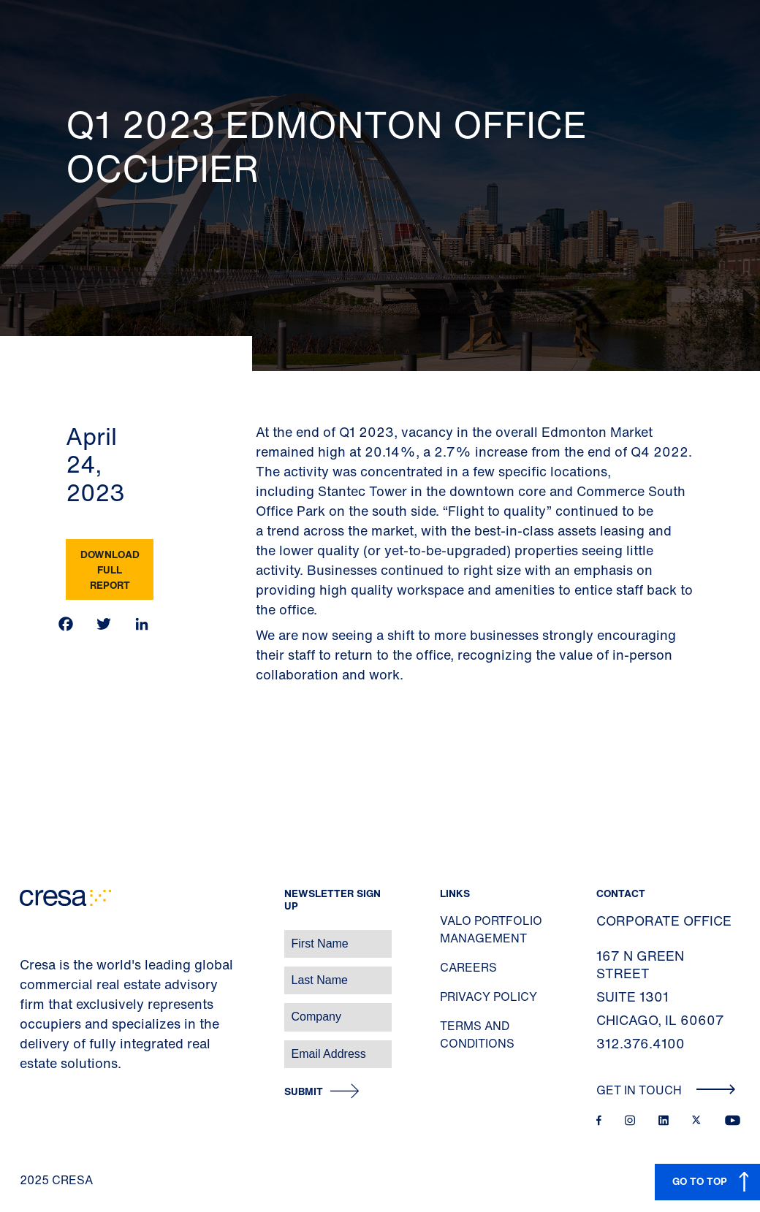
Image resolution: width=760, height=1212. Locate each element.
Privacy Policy (488, 996)
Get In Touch (666, 1090)
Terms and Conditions (477, 1034)
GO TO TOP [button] (699, 1181)
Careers (468, 967)
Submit (303, 1092)
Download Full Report (110, 569)
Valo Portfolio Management (491, 929)
